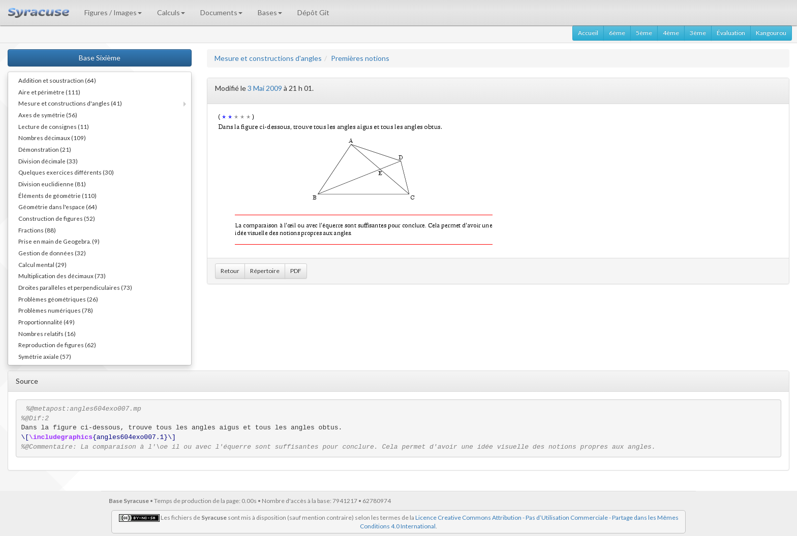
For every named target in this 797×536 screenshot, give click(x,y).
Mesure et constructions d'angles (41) (70, 103)
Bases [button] (270, 12)
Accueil (588, 33)
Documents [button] (221, 12)
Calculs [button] (171, 12)
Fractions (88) (37, 229)
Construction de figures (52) (56, 218)
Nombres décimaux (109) (52, 137)
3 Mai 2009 (265, 88)
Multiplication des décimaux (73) (62, 275)
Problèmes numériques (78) (55, 310)
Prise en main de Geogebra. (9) (59, 241)
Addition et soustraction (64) (57, 80)
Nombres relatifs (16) (47, 333)
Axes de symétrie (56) (47, 114)
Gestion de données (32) (52, 252)
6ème (617, 33)
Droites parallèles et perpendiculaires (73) (75, 287)
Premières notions (360, 58)
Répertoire (265, 271)
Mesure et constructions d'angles (268, 58)
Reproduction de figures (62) (57, 344)
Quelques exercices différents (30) (66, 172)
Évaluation (731, 33)
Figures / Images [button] (113, 12)
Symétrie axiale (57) (44, 356)
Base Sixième (99, 57)
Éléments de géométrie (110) (57, 195)
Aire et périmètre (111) (49, 91)
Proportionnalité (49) (46, 321)
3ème (698, 33)
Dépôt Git (313, 12)
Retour (230, 271)
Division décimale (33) (48, 160)
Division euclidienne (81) (52, 183)
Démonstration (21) (44, 149)
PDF (295, 271)
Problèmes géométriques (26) (58, 299)
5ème (644, 33)
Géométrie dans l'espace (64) (57, 206)
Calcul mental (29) (42, 264)
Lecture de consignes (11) (53, 126)
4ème (671, 33)
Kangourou (771, 33)
